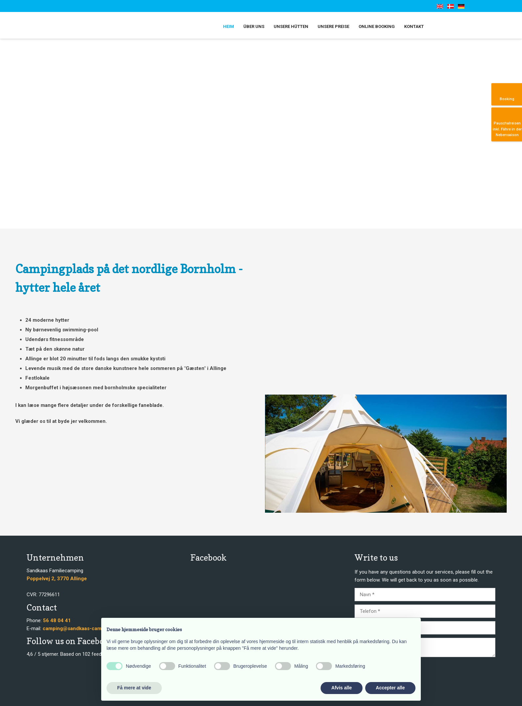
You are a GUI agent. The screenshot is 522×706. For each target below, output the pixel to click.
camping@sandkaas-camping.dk (81, 628)
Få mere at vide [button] (134, 687)
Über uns (253, 26)
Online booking (377, 26)
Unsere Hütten (291, 26)
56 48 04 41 (57, 620)
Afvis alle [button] (341, 687)
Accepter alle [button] (390, 687)
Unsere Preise (333, 26)
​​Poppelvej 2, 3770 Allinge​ (57, 579)
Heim (228, 26)
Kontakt (414, 26)
